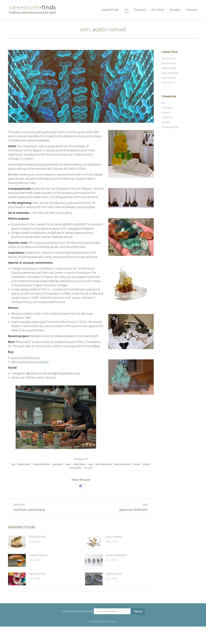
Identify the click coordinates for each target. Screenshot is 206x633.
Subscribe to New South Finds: (96, 617)
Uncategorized (170, 133)
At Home (167, 114)
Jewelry (166, 128)
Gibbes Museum (80, 471)
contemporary (57, 471)
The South (88, 474)
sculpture (146, 471)
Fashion (166, 118)
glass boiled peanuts (103, 471)
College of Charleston (41, 471)
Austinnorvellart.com (25, 364)
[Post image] (17, 548)
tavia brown (114, 580)
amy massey (114, 543)
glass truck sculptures (122, 471)
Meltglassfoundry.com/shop (30, 368)
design (68, 471)
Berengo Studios (24, 471)
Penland (137, 471)
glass (91, 471)
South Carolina (75, 474)
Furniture (167, 123)
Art (86, 465)
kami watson (37, 580)
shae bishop (37, 543)
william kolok (38, 561)
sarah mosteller (116, 561)
